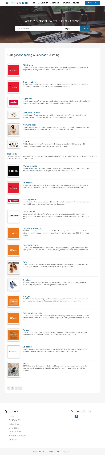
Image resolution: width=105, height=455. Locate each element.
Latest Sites (54, 3)
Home (34, 3)
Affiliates (75, 3)
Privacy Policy (15, 431)
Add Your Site (43, 3)
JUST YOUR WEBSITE (16, 3)
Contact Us (65, 3)
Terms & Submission (18, 435)
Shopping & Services (33, 55)
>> (20, 388)
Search (85, 28)
